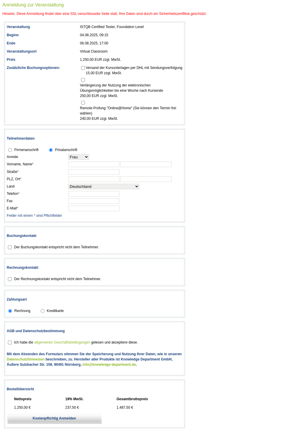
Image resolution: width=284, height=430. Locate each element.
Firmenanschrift (26, 150)
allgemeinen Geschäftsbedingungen (62, 342)
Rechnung (22, 311)
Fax (10, 201)
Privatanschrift (66, 150)
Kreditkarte (55, 311)
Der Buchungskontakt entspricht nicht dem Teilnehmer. (56, 247)
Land (11, 186)
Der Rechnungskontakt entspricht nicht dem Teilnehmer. (57, 279)
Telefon (13, 194)
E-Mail (12, 208)
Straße (13, 172)
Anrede (12, 157)
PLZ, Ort (14, 179)
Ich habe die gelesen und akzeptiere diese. (76, 342)
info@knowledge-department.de (109, 365)
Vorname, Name (20, 164)
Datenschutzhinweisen (26, 359)
